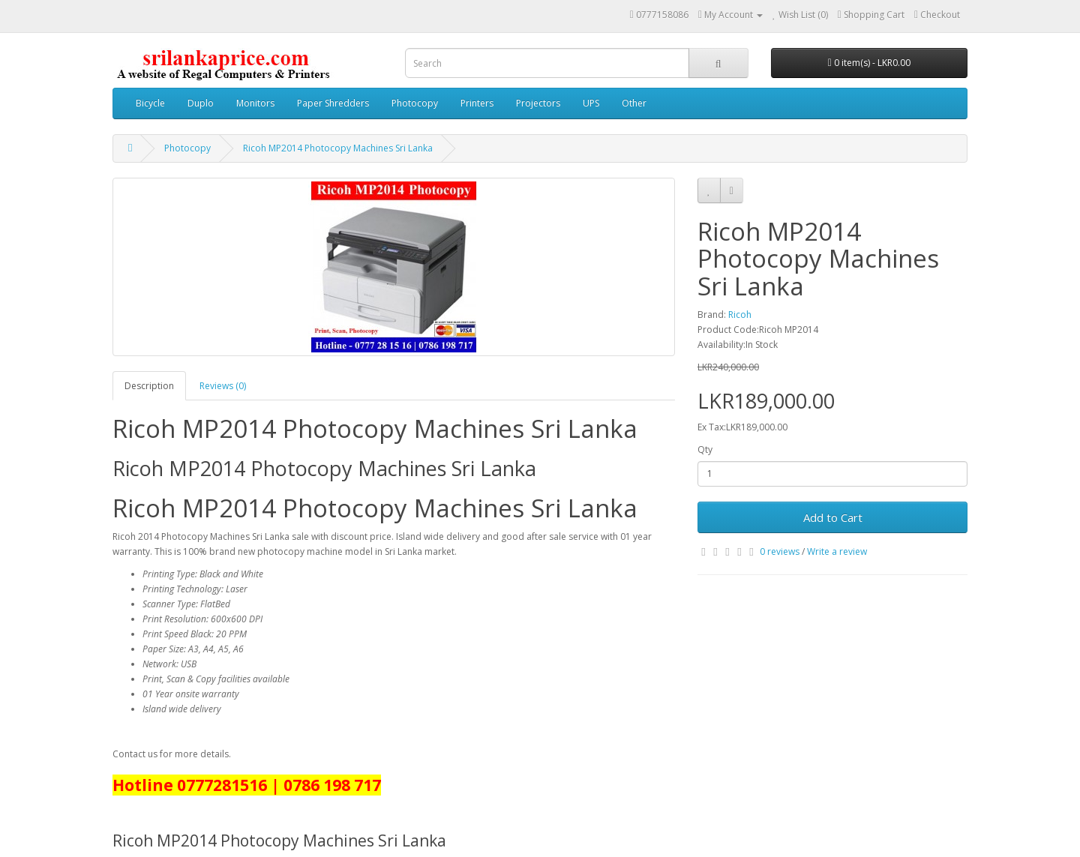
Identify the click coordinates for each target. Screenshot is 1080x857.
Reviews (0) (223, 385)
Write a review (837, 551)
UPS (591, 103)
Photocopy (415, 103)
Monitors (255, 103)
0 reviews (780, 551)
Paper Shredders (333, 103)
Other (634, 103)
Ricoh (740, 314)
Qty (705, 449)
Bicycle (150, 103)
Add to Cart (832, 517)
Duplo (201, 103)
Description (149, 385)
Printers (477, 103)
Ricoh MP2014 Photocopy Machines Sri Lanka (338, 148)
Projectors (538, 103)
